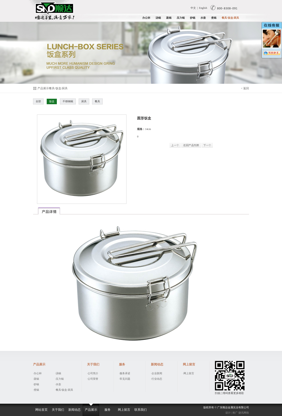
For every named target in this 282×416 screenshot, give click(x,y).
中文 (193, 7)
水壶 (203, 17)
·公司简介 (92, 373)
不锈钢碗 (68, 101)
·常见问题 (124, 378)
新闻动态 (74, 409)
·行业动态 (156, 378)
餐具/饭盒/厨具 (230, 17)
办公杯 (146, 17)
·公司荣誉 (92, 378)
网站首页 (41, 409)
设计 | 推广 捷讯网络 (237, 412)
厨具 (84, 101)
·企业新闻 (156, 373)
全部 (38, 101)
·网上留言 (188, 373)
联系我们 (140, 409)
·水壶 (58, 384)
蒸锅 (168, 17)
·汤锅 (58, 373)
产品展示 (91, 409)
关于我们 (58, 409)
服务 (107, 409)
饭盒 (51, 101)
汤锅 (158, 17)
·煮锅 (36, 389)
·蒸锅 (36, 378)
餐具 (97, 101)
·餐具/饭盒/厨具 (64, 389)
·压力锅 (59, 378)
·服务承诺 (124, 373)
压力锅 (181, 17)
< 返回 (245, 88)
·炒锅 (36, 384)
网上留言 (124, 409)
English (203, 7)
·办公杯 (37, 373)
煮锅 (213, 17)
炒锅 (192, 17)
